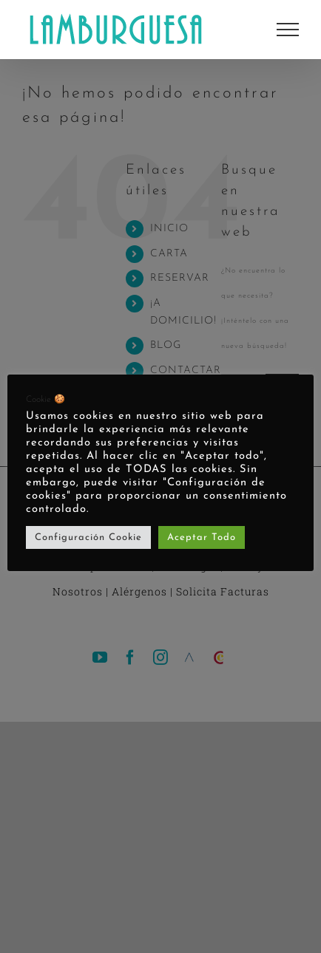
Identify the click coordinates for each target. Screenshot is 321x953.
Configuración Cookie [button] (88, 537)
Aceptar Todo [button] (201, 537)
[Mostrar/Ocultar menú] (288, 29)
